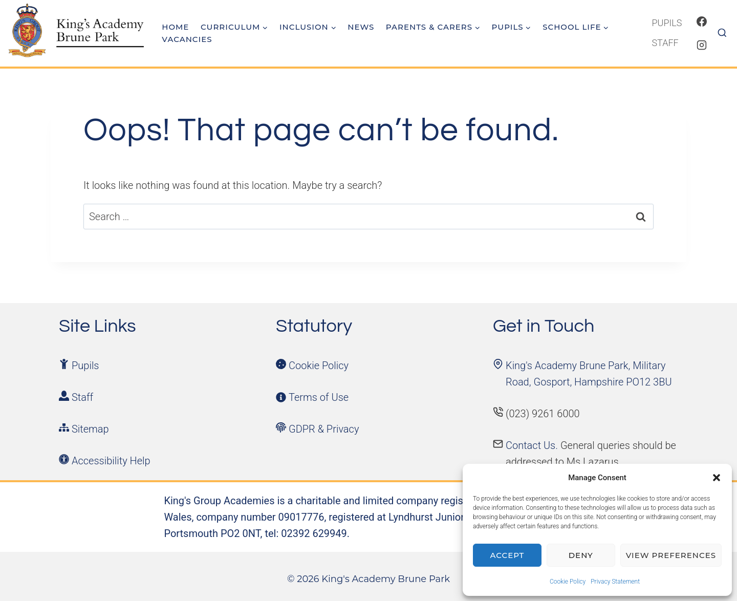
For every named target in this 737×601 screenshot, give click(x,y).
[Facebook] (701, 21)
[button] (716, 478)
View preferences (671, 555)
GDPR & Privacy (324, 429)
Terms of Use (319, 397)
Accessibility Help (111, 461)
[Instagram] (701, 45)
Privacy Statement (615, 581)
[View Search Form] (725, 33)
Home (175, 27)
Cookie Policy (568, 581)
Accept (507, 555)
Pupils (667, 22)
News (361, 27)
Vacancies (187, 39)
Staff (665, 42)
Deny (581, 555)
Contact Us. (533, 445)
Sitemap (90, 429)
